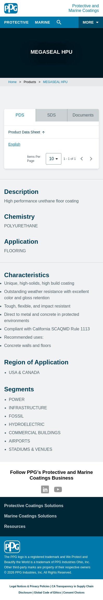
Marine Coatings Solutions (30, 516)
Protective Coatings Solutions (33, 505)
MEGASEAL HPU (55, 82)
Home (12, 82)
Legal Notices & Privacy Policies (30, 586)
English (14, 144)
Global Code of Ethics (47, 592)
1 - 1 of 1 (69, 159)
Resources (14, 526)
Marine (42, 22)
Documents (83, 115)
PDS (20, 115)
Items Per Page (33, 159)
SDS (51, 115)
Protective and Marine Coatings (84, 8)
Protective (16, 22)
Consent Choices (74, 592)
